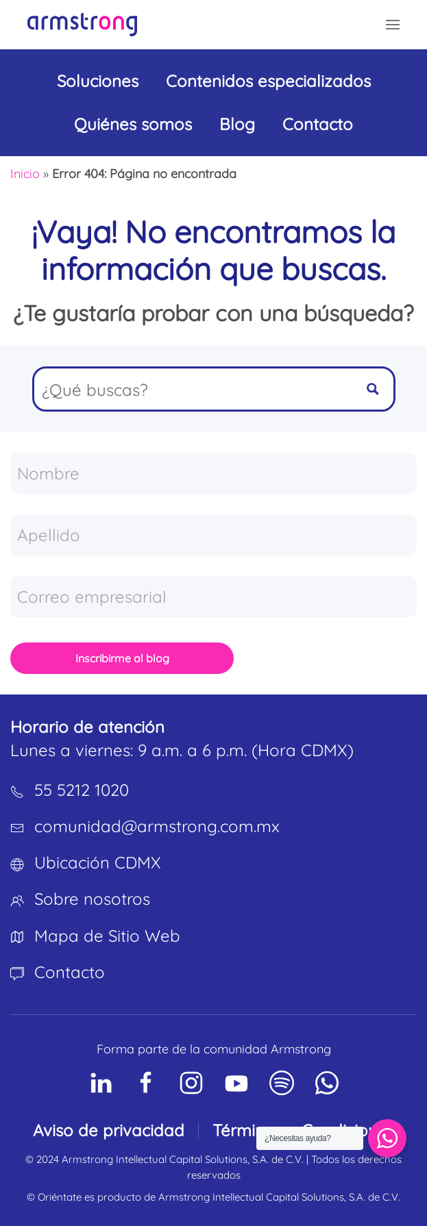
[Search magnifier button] (372, 389)
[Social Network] (100, 1083)
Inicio (25, 174)
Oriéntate (60, 1196)
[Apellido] (213, 534)
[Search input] (194, 389)
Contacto (317, 124)
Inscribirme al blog (122, 658)
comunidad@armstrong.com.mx (157, 826)
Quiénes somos (133, 124)
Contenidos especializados (268, 81)
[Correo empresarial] (213, 596)
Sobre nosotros (92, 898)
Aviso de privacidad (108, 1130)
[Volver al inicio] (82, 24)
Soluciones (97, 81)
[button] (393, 24)
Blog (237, 124)
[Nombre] (213, 473)
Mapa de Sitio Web (107, 935)
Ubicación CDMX (97, 862)
